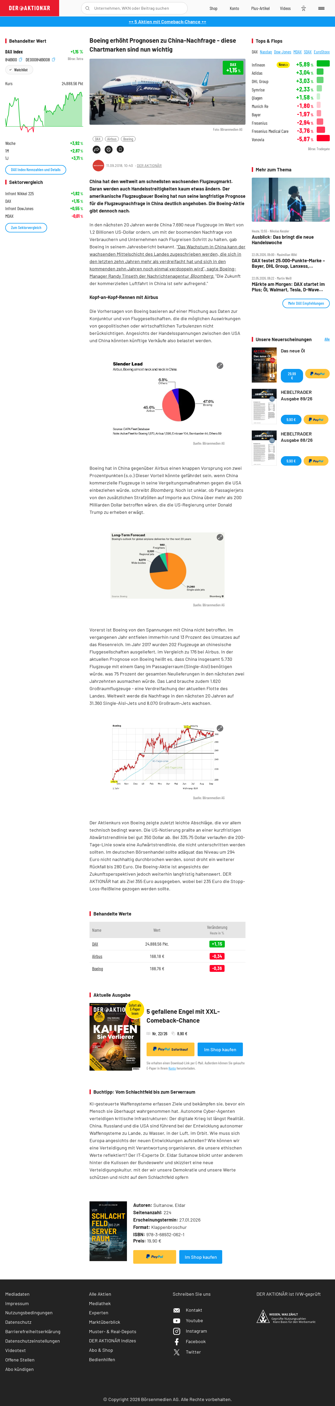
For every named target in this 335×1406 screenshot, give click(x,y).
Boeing (128, 138)
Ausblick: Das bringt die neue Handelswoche (283, 239)
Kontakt (187, 1310)
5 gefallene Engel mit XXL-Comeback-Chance (183, 1015)
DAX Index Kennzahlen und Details (35, 169)
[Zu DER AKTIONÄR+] (260, 8)
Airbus (111, 138)
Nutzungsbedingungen (29, 1312)
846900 (13, 59)
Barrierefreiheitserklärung (32, 1331)
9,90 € (291, 419)
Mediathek (100, 1303)
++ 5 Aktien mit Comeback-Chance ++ (167, 21)
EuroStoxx (322, 52)
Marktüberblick (104, 1322)
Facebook (189, 1341)
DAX (97, 138)
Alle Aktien (100, 1294)
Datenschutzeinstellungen (32, 1341)
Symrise (258, 89)
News (283, 64)
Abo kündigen (19, 1369)
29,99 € (292, 375)
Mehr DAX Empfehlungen (306, 303)
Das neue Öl (293, 350)
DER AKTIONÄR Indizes (112, 1340)
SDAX (308, 52)
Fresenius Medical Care (270, 131)
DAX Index (14, 52)
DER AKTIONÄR (149, 165)
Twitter (187, 1352)
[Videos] (285, 8)
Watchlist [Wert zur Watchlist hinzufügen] (20, 69)
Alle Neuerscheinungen (322, 339)
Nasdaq (266, 52)
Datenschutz (18, 1322)
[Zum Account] (234, 8)
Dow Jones (282, 52)
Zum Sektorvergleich (26, 227)
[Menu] (320, 8)
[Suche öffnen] (87, 8)
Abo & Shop (101, 1350)
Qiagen (257, 98)
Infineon (258, 65)
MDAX (297, 52)
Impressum (17, 1303)
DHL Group (260, 81)
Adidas (257, 73)
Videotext (15, 1350)
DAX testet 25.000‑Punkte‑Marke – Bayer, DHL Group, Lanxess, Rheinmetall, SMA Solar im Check (288, 263)
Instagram (190, 1331)
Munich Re (260, 106)
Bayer (256, 114)
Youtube (188, 1320)
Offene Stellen (20, 1360)
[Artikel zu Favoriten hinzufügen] (120, 149)
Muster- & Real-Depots (112, 1331)
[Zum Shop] (213, 8)
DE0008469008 (40, 59)
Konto (172, 1068)
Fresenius (259, 123)
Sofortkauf (170, 1049)
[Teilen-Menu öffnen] (96, 150)
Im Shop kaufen (220, 1049)
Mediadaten (17, 1294)
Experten (98, 1312)
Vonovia (258, 139)
